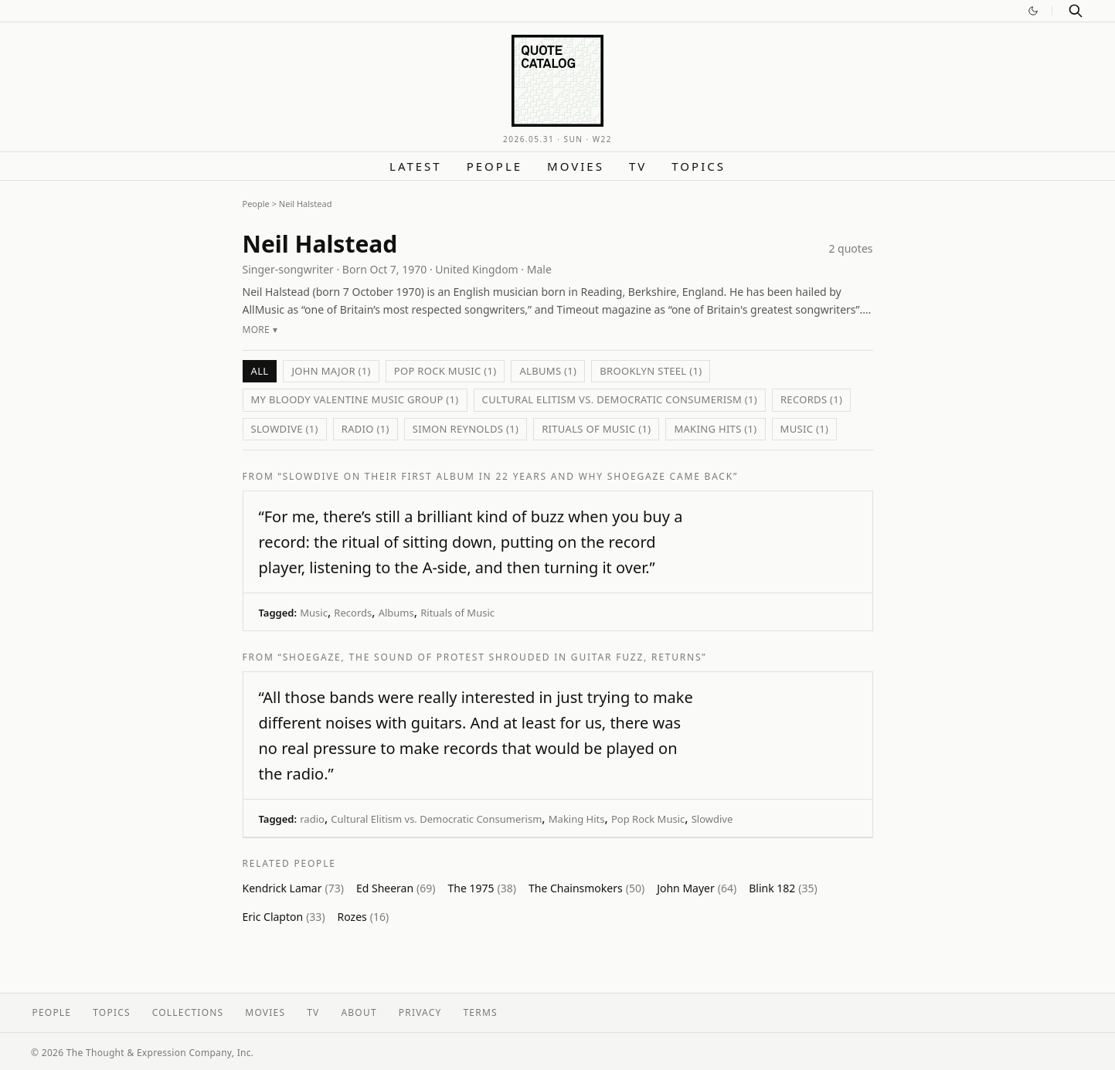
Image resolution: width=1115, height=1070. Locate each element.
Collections (188, 1012)
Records (353, 613)
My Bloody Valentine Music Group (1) (355, 399)
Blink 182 (783, 888)
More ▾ (260, 329)
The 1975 (482, 888)
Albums (396, 613)
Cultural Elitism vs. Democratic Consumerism (436, 819)
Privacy (420, 1012)
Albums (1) (547, 371)
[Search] (1075, 11)
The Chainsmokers (586, 888)
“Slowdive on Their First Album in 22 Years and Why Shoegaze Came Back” (508, 476)
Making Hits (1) (715, 429)
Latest (415, 166)
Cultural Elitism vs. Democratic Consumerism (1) (619, 399)
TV (638, 166)
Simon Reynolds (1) (465, 429)
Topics (698, 166)
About (358, 1012)
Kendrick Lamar (293, 888)
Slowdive (712, 819)
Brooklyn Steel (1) (651, 371)
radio (312, 819)
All (260, 371)
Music (314, 613)
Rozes (363, 916)
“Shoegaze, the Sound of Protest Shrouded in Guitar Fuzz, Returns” (492, 657)
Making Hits (577, 819)
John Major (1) (330, 371)
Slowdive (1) (284, 429)
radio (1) (365, 429)
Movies (575, 166)
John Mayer (696, 888)
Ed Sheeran (396, 888)
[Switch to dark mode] (1033, 11)
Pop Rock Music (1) (445, 371)
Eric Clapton (284, 916)
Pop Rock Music (648, 819)
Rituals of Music (457, 613)
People (494, 166)
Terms (481, 1012)
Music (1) (804, 429)
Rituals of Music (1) (596, 429)
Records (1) (811, 399)
